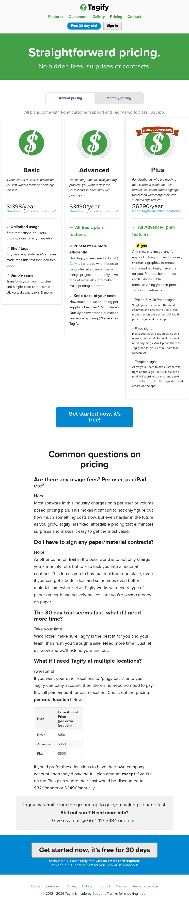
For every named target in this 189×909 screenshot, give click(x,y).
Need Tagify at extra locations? (31, 211)
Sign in (112, 26)
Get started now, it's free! (94, 416)
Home (35, 886)
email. (130, 821)
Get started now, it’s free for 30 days (94, 850)
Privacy (121, 886)
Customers (78, 17)
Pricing (116, 17)
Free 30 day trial (84, 26)
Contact (134, 17)
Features (55, 17)
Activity (74, 264)
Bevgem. (99, 894)
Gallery (99, 17)
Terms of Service (145, 886)
